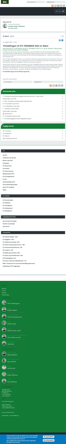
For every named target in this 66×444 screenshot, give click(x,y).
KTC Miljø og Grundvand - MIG (11, 253)
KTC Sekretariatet (8, 171)
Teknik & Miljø (5, 295)
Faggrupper (6, 232)
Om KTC (5, 155)
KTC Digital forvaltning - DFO (11, 242)
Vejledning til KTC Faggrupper (11, 266)
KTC (4, 151)
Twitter (60, 40)
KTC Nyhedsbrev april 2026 (11, 103)
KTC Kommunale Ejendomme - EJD (12, 247)
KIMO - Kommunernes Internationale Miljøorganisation (19, 263)
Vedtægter (6, 163)
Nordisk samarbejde (9, 224)
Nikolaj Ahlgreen (12, 355)
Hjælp (4, 190)
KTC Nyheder (6, 136)
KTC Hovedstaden (8, 200)
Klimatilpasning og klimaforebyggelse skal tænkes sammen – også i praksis (23, 96)
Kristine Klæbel (12, 310)
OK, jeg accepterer (48, 436)
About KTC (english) (8, 187)
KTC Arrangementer (8, 176)
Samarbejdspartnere (9, 182)
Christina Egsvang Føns (14, 317)
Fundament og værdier (9, 158)
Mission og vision (8, 160)
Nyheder (4, 288)
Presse (5, 179)
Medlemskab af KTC (8, 174)
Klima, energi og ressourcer (10, 138)
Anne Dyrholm (11, 361)
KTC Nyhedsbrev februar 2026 (12, 116)
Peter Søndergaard (13, 303)
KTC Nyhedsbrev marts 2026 (11, 106)
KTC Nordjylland (7, 205)
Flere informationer (49, 440)
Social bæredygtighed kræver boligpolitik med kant (17, 118)
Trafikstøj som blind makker (11, 108)
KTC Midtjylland (7, 211)
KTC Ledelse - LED (8, 250)
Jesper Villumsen (12, 375)
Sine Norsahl (11, 368)
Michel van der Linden (14, 330)
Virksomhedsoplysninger (10, 184)
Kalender (4, 293)
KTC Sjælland (6, 203)
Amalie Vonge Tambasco (16, 26)
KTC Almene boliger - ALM (10, 237)
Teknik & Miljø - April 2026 (9, 99)
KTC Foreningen (7, 131)
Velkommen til (8, 113)
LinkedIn (62, 40)
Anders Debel (11, 324)
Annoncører (6, 226)
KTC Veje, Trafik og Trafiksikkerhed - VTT (14, 261)
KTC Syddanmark (8, 208)
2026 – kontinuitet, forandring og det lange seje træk (18, 101)
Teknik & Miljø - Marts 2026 (10, 111)
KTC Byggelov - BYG (8, 239)
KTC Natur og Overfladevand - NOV (13, 255)
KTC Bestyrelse (7, 166)
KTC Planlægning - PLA (9, 258)
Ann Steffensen (12, 382)
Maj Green (10, 344)
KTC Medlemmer (7, 133)
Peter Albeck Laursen (14, 337)
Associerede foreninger (10, 221)
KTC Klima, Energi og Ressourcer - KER (14, 245)
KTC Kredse (6, 168)
